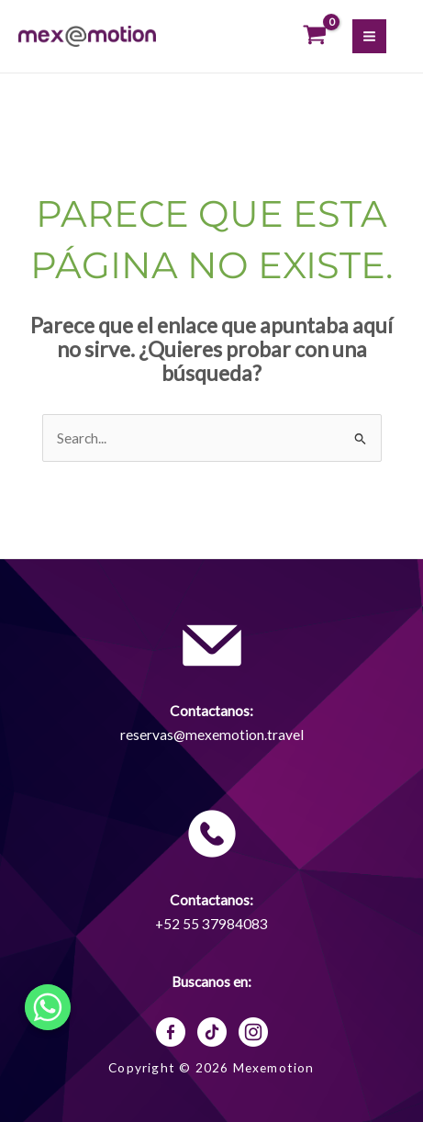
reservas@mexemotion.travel (212, 734)
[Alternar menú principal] (369, 36)
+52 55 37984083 (211, 923)
